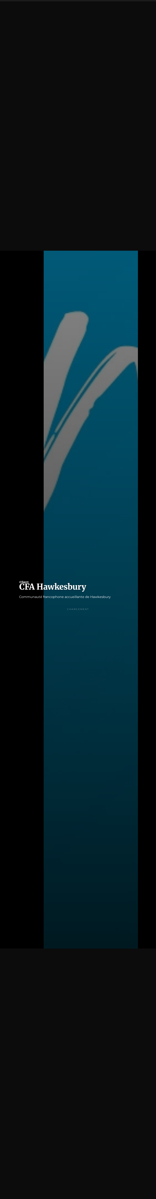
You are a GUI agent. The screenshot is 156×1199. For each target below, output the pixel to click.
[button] (146, 9)
